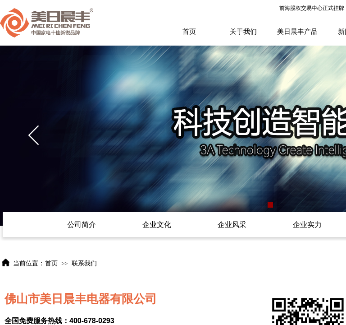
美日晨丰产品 (297, 31)
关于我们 (243, 31)
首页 (189, 31)
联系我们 (84, 263)
